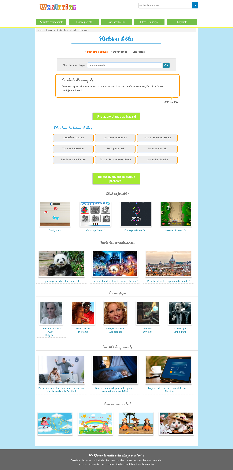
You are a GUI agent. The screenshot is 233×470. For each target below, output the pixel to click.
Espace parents (84, 21)
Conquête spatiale (73, 137)
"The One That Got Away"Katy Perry (51, 330)
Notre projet (94, 464)
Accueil (40, 30)
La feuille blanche (157, 159)
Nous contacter (107, 464)
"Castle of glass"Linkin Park (180, 328)
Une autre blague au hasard (116, 116)
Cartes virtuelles (116, 21)
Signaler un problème (125, 464)
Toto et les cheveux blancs (115, 159)
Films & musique (149, 21)
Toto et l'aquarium (73, 148)
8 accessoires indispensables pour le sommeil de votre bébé (115, 388)
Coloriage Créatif (95, 228)
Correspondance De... (135, 228)
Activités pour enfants (51, 21)
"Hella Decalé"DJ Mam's (83, 328)
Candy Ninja (55, 228)
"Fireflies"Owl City (148, 328)
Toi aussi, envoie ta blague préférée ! (116, 179)
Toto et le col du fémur (157, 137)
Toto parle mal (115, 148)
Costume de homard (115, 137)
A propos (83, 464)
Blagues (49, 30)
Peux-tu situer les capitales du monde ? (168, 279)
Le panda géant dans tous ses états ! (61, 279)
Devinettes (120, 52)
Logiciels (182, 21)
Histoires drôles (62, 30)
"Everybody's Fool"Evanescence (115, 328)
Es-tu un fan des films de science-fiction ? (115, 279)
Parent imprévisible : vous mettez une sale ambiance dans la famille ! (61, 388)
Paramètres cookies (145, 464)
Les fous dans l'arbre (73, 159)
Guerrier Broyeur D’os (176, 228)
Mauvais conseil (157, 148)
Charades (139, 52)
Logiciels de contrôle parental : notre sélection (168, 388)
